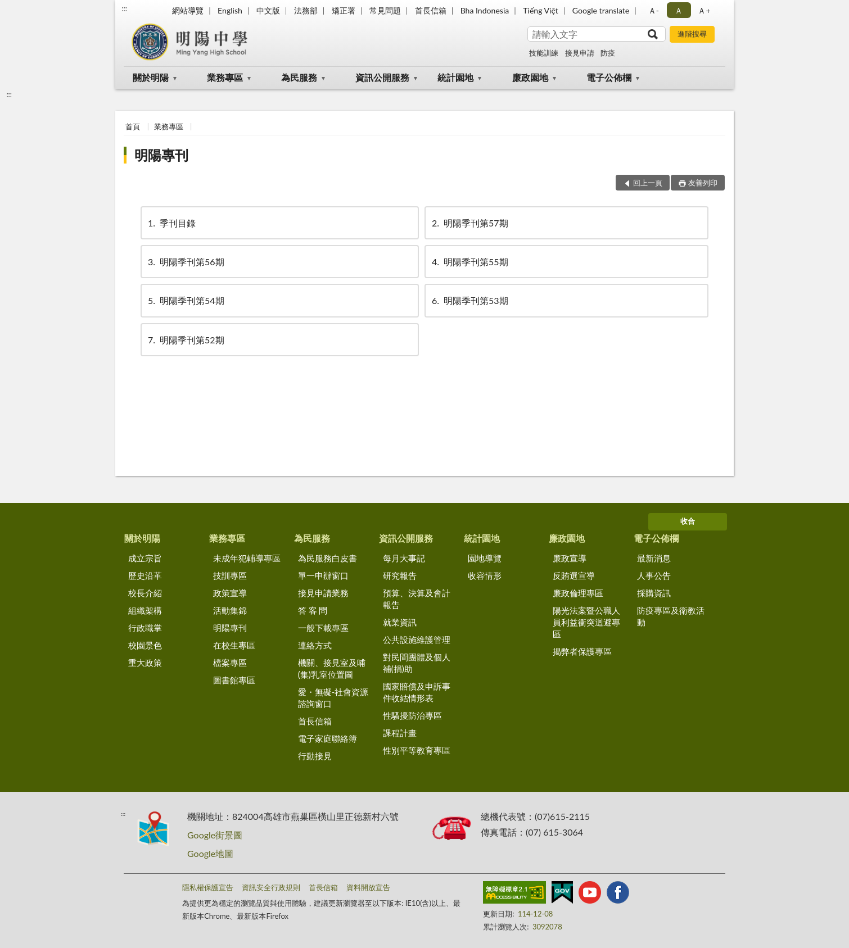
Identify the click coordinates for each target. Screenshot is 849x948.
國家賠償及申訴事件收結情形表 (416, 692)
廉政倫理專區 (578, 593)
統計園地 (455, 77)
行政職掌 (145, 628)
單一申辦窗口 (323, 575)
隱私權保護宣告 (207, 887)
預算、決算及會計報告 (416, 599)
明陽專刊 (161, 155)
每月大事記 (404, 558)
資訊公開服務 (382, 77)
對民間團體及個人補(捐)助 (416, 663)
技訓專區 (230, 575)
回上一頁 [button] (647, 182)
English (230, 10)
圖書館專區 (234, 680)
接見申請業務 (323, 593)
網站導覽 (188, 10)
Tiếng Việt (540, 10)
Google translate (600, 10)
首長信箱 (430, 10)
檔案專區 (230, 662)
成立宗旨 (145, 558)
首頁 (132, 126)
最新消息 (654, 558)
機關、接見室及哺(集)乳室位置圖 (331, 668)
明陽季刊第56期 (185, 261)
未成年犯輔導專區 (247, 558)
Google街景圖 (214, 834)
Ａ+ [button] (704, 10)
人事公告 (654, 575)
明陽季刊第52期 (185, 339)
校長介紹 (145, 593)
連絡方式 (315, 645)
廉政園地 (530, 77)
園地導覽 (485, 558)
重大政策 (145, 662)
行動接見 (315, 756)
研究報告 (400, 575)
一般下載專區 (323, 628)
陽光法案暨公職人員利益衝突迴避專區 (586, 622)
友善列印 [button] (702, 182)
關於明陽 (151, 77)
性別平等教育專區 (416, 750)
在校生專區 (234, 645)
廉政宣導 (569, 558)
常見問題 (385, 10)
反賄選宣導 (574, 575)
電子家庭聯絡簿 (327, 738)
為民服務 (299, 77)
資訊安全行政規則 (271, 887)
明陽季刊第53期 (469, 300)
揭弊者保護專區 (582, 651)
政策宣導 (230, 593)
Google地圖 (210, 853)
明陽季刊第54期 (185, 300)
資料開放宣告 (368, 887)
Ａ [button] (679, 10)
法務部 (306, 10)
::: (124, 8)
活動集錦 (230, 610)
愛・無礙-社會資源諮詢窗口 (333, 698)
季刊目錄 (171, 222)
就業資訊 (400, 622)
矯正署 (343, 10)
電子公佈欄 (608, 77)
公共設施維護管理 (416, 639)
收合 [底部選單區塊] (687, 520)
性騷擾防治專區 (412, 715)
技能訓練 (543, 52)
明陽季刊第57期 (469, 222)
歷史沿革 (145, 575)
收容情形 (485, 575)
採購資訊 (654, 593)
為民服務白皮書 (327, 558)
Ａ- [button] (653, 10)
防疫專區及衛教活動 (671, 616)
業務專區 (225, 77)
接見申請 (579, 52)
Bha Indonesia (484, 10)
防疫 (607, 52)
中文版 (268, 10)
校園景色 (145, 645)
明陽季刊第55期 (469, 261)
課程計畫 (400, 733)
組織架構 (145, 610)
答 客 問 (313, 610)
